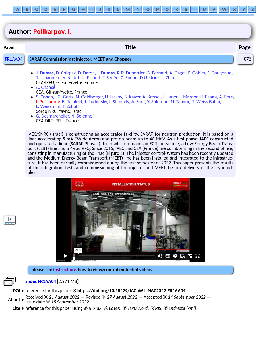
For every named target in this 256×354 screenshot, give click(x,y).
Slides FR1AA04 (40, 281)
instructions (65, 270)
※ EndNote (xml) (179, 308)
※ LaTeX (112, 308)
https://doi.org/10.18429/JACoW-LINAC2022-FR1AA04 (131, 291)
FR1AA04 (13, 59)
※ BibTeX (92, 308)
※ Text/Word (135, 308)
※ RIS (155, 308)
